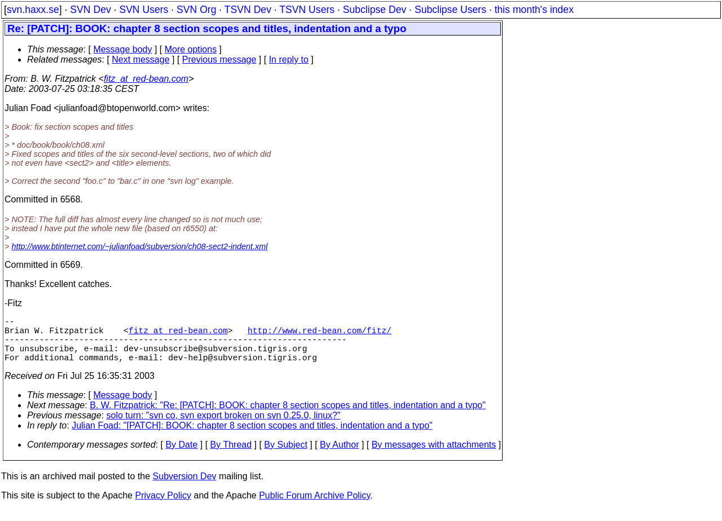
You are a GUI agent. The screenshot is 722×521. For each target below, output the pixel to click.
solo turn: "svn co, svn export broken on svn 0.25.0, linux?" (224, 426)
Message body (122, 49)
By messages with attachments (434, 456)
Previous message (219, 59)
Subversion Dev (185, 487)
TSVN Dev (247, 9)
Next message (140, 59)
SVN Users (143, 9)
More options (191, 49)
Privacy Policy (163, 506)
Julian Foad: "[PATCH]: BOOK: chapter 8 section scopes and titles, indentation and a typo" (252, 436)
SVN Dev (90, 9)
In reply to (289, 59)
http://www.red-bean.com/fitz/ (319, 334)
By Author (339, 456)
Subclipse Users (450, 9)
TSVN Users (306, 9)
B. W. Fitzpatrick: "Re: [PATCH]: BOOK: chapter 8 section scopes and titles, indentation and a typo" (288, 416)
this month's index (534, 9)
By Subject (285, 456)
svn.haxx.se (33, 9)
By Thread (231, 456)
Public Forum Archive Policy (314, 506)
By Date (181, 456)
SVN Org (196, 9)
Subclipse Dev (374, 9)
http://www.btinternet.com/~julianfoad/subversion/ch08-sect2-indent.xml (139, 246)
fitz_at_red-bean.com (146, 78)
